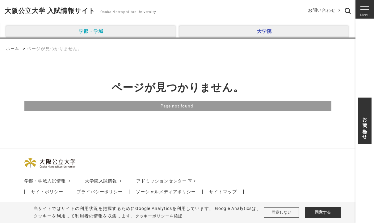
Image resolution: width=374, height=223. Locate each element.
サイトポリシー (47, 192)
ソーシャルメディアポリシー (166, 192)
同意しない (281, 212)
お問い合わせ (320, 10)
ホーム (13, 48)
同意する (322, 212)
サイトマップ (223, 192)
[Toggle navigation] (364, 9)
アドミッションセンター (162, 180)
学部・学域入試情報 (45, 180)
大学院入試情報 (101, 180)
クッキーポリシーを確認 (160, 215)
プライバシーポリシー (100, 192)
